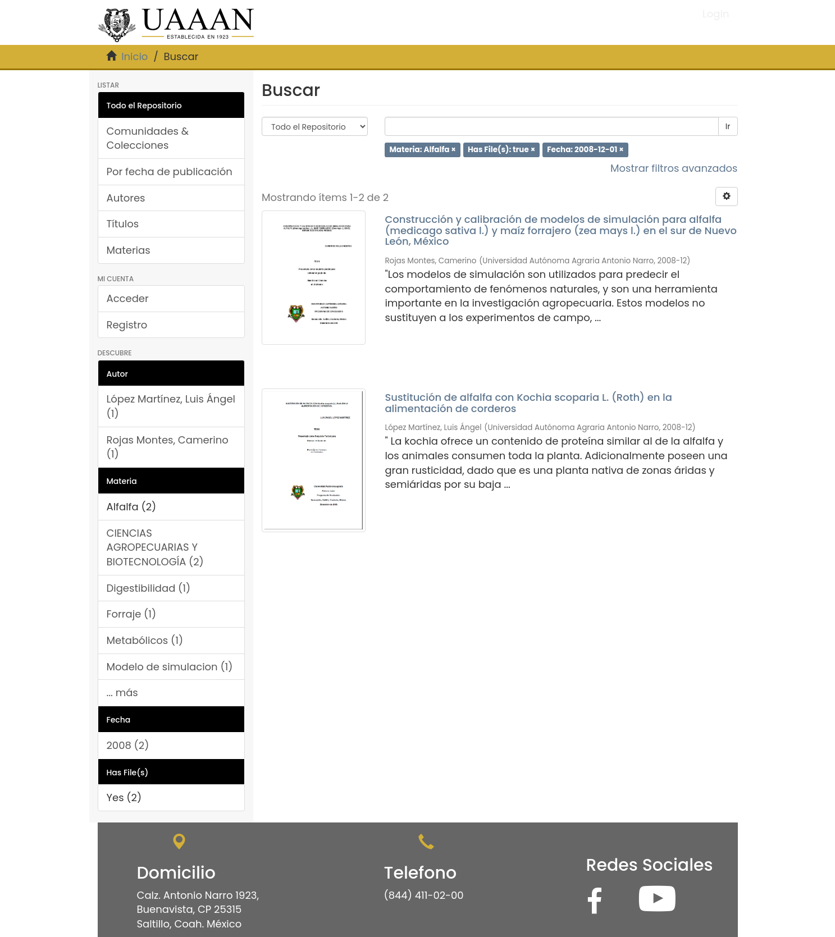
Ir (728, 126)
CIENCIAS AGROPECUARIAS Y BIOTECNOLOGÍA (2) (155, 547)
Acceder (128, 298)
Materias (128, 250)
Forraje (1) (132, 614)
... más (122, 692)
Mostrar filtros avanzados (674, 168)
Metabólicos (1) (145, 640)
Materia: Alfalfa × (422, 149)
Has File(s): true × (501, 149)
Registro (127, 325)
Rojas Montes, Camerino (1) (168, 447)
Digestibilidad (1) (149, 588)
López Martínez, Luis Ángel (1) (171, 406)
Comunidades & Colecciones (148, 138)
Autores (126, 198)
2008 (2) (128, 745)
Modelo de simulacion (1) (170, 667)
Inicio (134, 56)
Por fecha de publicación (169, 171)
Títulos (123, 224)
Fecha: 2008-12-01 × (585, 149)
